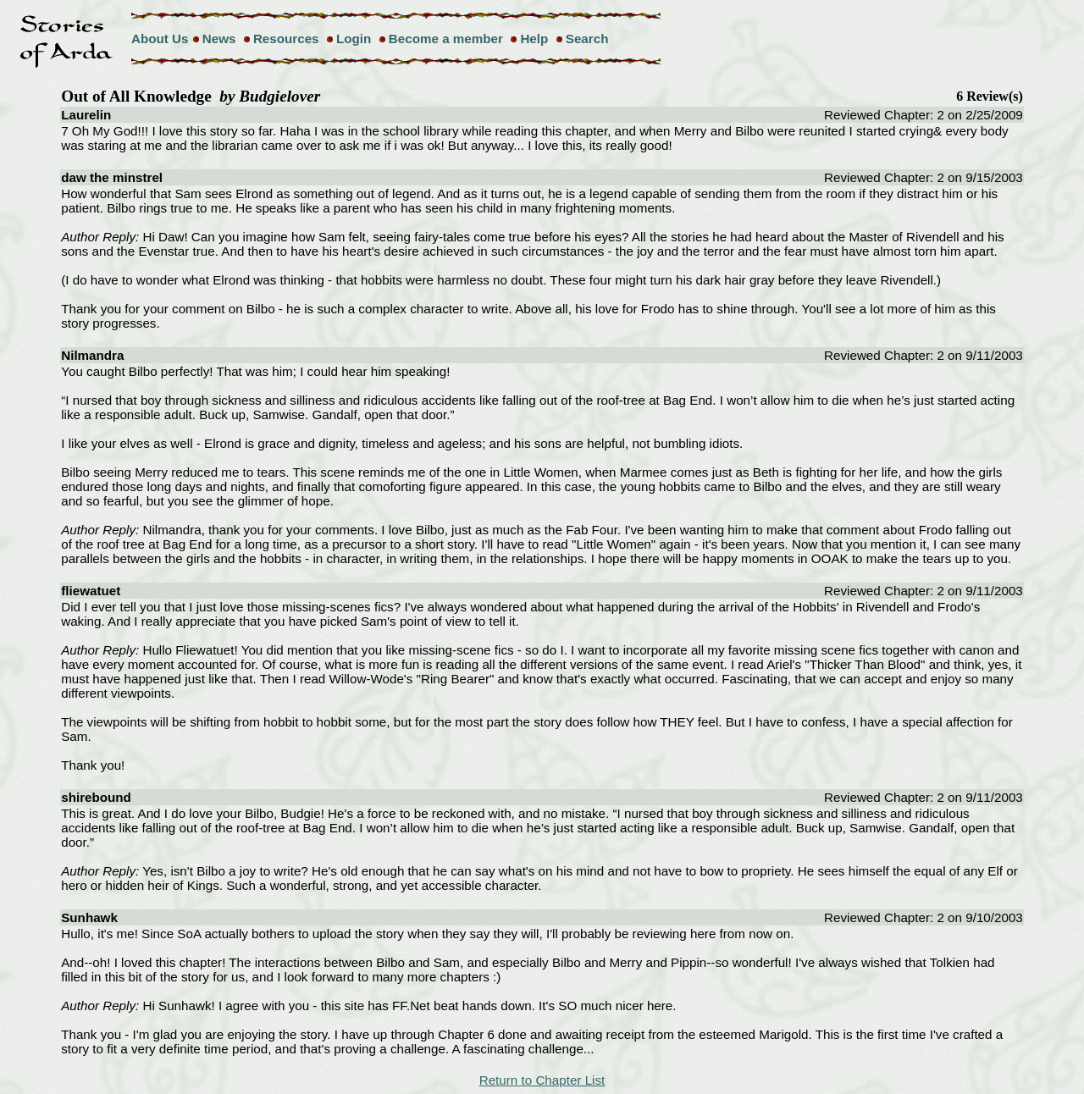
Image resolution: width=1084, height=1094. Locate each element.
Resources (286, 38)
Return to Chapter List (542, 1080)
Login (353, 38)
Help (534, 38)
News (219, 38)
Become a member (446, 38)
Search (587, 38)
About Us (160, 38)
